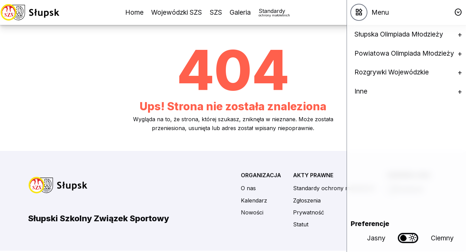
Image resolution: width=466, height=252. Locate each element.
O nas (248, 188)
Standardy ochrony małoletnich (334, 188)
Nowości (252, 212)
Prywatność (308, 212)
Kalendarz (254, 200)
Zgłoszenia (307, 200)
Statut (300, 224)
